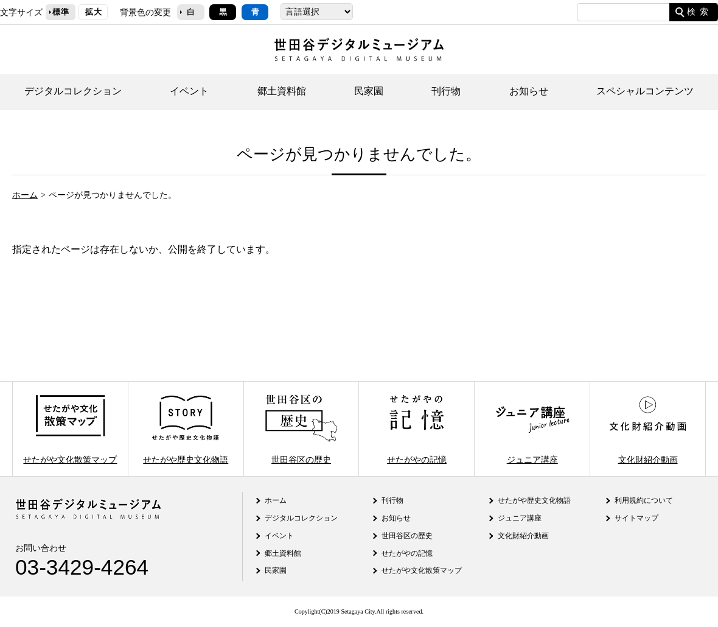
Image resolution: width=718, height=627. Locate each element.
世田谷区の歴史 (301, 429)
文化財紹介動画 (647, 429)
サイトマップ (636, 518)
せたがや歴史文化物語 (185, 429)
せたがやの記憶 (417, 429)
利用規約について (644, 500)
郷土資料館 (281, 91)
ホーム (25, 195)
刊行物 (446, 91)
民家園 (368, 91)
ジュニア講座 (532, 429)
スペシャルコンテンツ (645, 91)
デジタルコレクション (73, 91)
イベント (189, 91)
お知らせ (528, 91)
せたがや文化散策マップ (70, 429)
